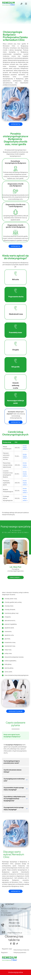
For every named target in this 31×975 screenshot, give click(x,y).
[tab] (15, 736)
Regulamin (4, 952)
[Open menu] (26, 3)
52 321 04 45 (14, 926)
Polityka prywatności (20, 952)
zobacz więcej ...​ (15, 577)
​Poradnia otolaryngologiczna (16, 570)
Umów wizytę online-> (25, 447)
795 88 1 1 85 (14, 923)
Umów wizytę (15, 124)
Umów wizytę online (15, 711)
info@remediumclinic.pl (14, 933)
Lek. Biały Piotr (15, 567)
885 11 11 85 (13, 920)
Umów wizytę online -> (25, 465)
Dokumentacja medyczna (21, 950)
